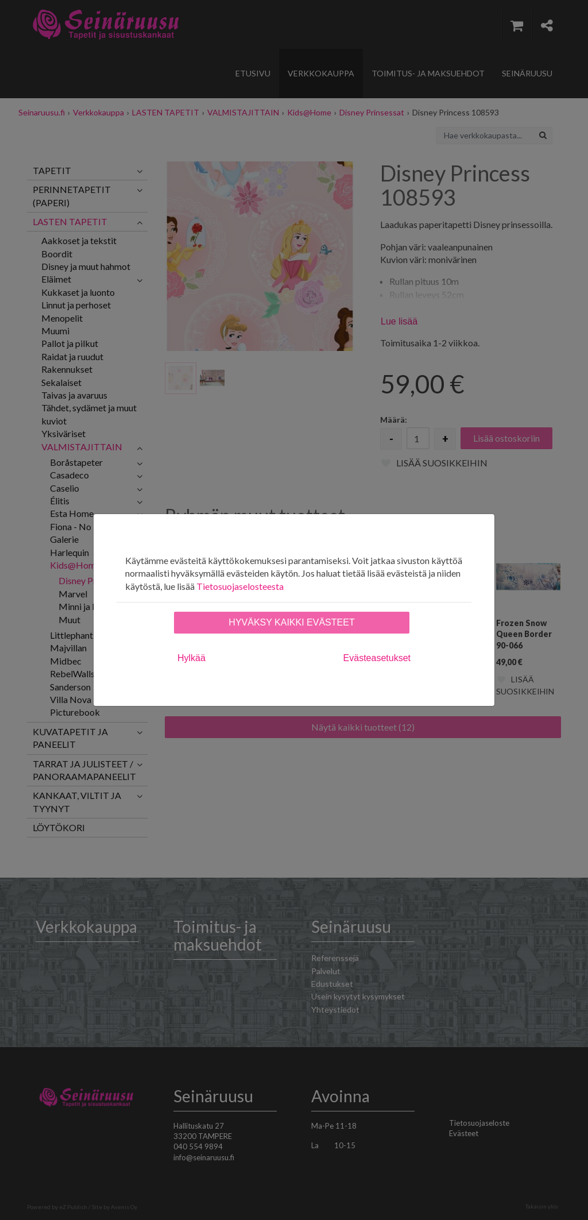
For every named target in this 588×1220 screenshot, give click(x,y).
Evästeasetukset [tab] (377, 658)
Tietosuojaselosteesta (240, 586)
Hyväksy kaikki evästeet (291, 622)
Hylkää (191, 658)
